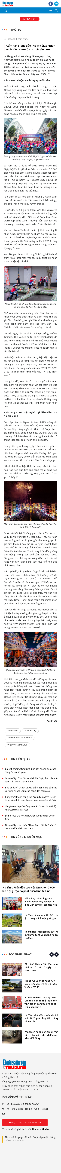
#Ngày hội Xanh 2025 (17, 744)
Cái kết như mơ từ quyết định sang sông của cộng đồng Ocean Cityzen (30, 770)
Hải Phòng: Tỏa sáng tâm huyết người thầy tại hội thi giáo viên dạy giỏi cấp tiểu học (40, 901)
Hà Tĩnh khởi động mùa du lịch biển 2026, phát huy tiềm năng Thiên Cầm (41, 1018)
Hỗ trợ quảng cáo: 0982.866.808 (25, 1122)
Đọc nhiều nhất (20, 954)
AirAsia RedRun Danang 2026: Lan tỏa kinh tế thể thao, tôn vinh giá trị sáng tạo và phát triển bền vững (40, 1002)
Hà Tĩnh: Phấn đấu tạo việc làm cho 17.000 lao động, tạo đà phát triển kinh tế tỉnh (28, 889)
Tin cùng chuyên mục (26, 837)
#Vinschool (12, 730)
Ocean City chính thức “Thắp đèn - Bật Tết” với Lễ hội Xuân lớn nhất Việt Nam (30, 826)
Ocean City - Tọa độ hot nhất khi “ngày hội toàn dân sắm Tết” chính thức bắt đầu (31, 780)
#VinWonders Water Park (19, 737)
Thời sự (16, 30)
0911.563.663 (14, 1103)
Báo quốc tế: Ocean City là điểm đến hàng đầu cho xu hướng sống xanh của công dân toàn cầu (31, 789)
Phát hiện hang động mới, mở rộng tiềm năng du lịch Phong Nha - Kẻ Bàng (41, 1035)
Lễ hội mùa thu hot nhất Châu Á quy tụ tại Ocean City (30, 817)
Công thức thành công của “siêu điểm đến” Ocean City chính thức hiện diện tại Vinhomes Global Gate (30, 798)
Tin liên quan (20, 759)
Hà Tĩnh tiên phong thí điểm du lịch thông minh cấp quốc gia (41, 917)
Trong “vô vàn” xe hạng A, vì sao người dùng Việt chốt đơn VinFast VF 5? (41, 984)
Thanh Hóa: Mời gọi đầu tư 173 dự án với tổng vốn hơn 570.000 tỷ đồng (41, 935)
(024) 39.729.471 (31, 1103)
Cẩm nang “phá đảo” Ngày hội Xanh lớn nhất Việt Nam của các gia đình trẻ (30, 47)
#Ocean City (30, 730)
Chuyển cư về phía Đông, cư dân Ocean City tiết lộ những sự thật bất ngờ (30, 808)
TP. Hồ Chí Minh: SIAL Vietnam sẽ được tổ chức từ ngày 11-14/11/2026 (41, 967)
